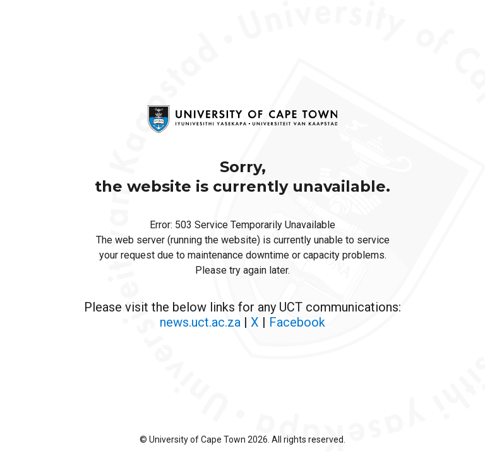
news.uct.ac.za (200, 322)
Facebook (297, 322)
